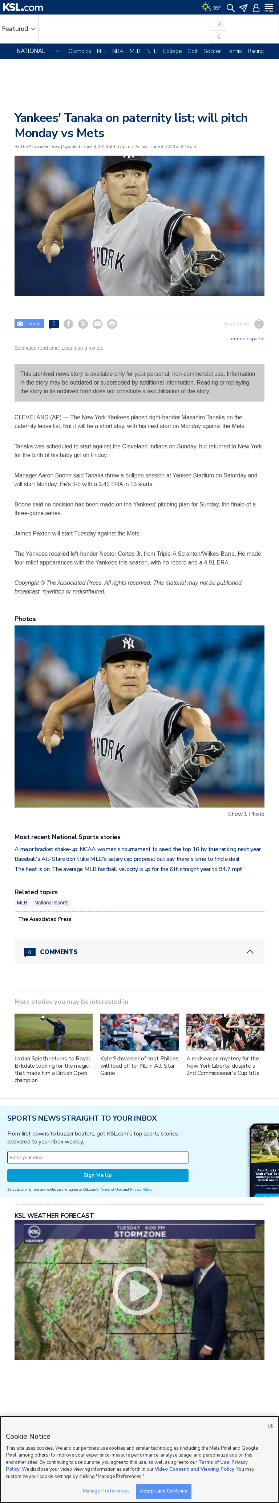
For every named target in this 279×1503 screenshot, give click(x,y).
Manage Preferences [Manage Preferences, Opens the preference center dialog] (106, 1491)
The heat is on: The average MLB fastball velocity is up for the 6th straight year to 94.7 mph (129, 869)
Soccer (212, 51)
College (172, 51)
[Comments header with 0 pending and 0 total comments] (140, 952)
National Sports (52, 903)
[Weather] (211, 7)
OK (271, 1426)
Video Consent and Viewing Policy (194, 1469)
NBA (118, 51)
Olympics (79, 51)
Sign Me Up (98, 1175)
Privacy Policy (140, 1189)
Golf (192, 51)
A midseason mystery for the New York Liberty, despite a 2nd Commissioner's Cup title (223, 1066)
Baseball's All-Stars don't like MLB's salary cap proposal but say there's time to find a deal (127, 859)
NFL (101, 51)
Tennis (234, 51)
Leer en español (246, 338)
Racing (256, 51)
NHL (151, 51)
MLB (135, 51)
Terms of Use (111, 1189)
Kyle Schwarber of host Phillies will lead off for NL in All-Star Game (139, 1066)
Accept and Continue (163, 1491)
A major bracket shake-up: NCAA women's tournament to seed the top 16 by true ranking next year (138, 849)
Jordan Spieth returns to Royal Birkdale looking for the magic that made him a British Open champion (52, 1069)
